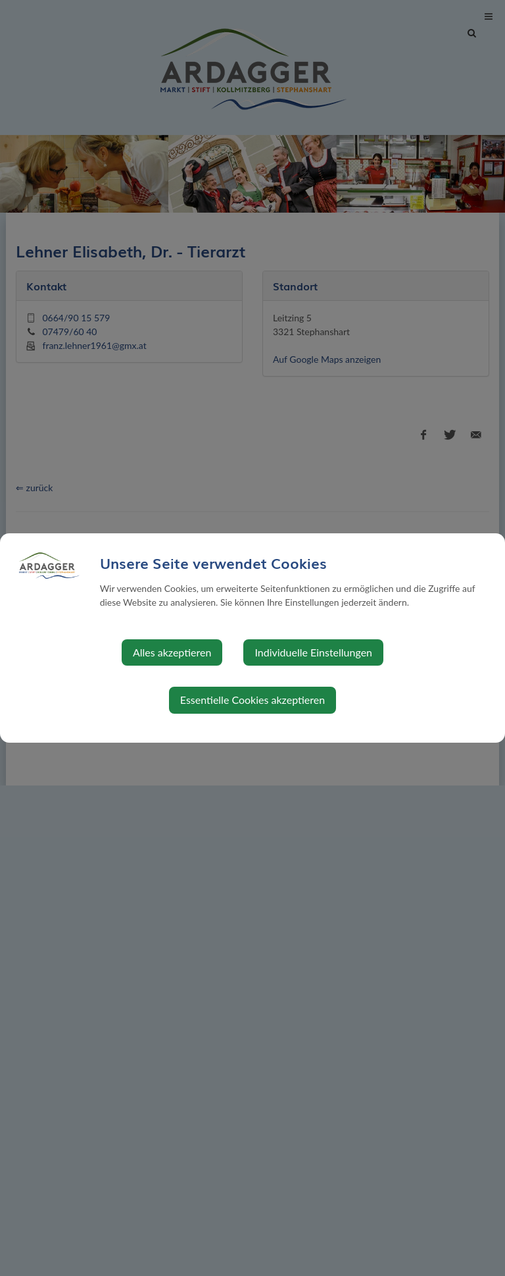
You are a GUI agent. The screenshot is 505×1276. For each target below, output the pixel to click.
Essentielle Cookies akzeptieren (252, 699)
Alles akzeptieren (172, 652)
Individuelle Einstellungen (313, 652)
